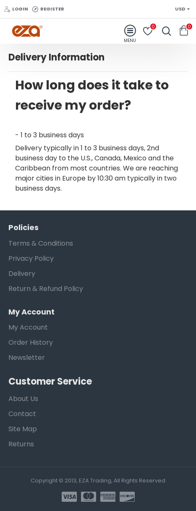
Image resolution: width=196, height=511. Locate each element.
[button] (98, 95)
